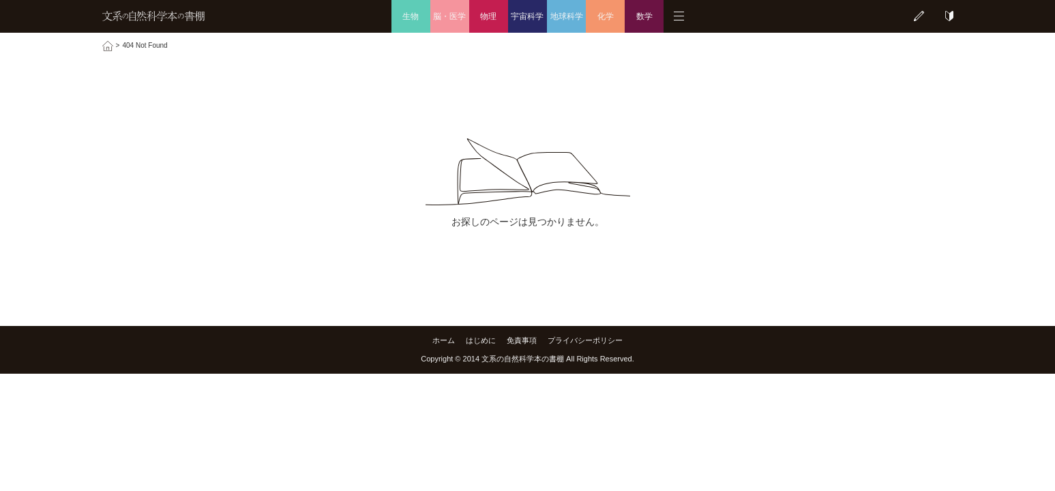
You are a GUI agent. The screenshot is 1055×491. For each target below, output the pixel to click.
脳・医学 (449, 16)
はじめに (481, 340)
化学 (605, 16)
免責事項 (522, 340)
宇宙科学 (527, 16)
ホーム (443, 340)
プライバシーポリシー (585, 340)
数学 (644, 16)
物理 (488, 16)
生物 (410, 16)
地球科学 (566, 16)
